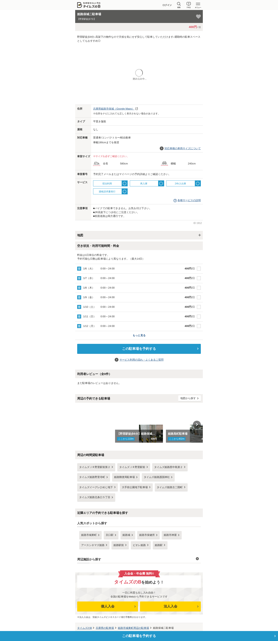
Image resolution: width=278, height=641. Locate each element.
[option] (139, 425)
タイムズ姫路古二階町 (170, 487)
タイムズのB (84, 627)
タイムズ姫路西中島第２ (168, 467)
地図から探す (188, 398)
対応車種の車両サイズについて (183, 148)
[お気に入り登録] (198, 16)
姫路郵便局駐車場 (124, 477)
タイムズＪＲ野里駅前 (132, 467)
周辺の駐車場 (133, 627)
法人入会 (170, 606)
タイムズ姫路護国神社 (157, 477)
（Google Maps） (113, 108)
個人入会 (107, 606)
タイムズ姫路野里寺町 (92, 477)
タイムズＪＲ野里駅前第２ (94, 467)
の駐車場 (105, 627)
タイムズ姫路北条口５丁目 (94, 497)
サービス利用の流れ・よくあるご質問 (141, 359)
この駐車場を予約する (139, 349)
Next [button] (197, 425)
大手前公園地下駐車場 (135, 487)
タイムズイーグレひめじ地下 (96, 487)
